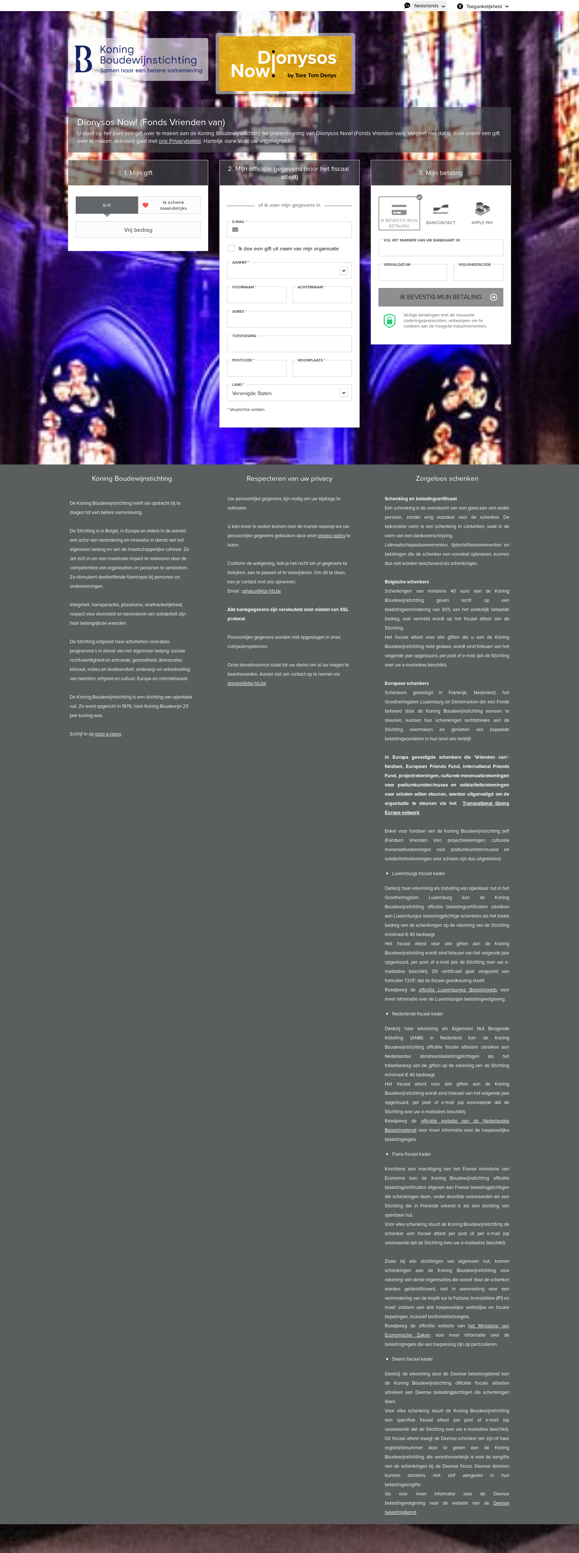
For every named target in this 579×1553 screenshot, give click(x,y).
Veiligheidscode (475, 265)
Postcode (243, 360)
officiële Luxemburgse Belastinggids (458, 989)
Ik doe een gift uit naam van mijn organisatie (289, 249)
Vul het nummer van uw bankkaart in (422, 240)
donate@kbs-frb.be (246, 683)
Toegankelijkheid (484, 6)
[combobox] (289, 270)
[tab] (107, 205)
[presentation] (107, 205)
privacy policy (331, 535)
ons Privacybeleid (180, 141)
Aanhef (241, 262)
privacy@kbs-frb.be (261, 590)
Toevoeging (244, 336)
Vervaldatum (397, 265)
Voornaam (244, 287)
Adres (239, 311)
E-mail (239, 222)
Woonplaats (311, 360)
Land (238, 385)
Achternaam (312, 287)
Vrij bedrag (115, 230)
